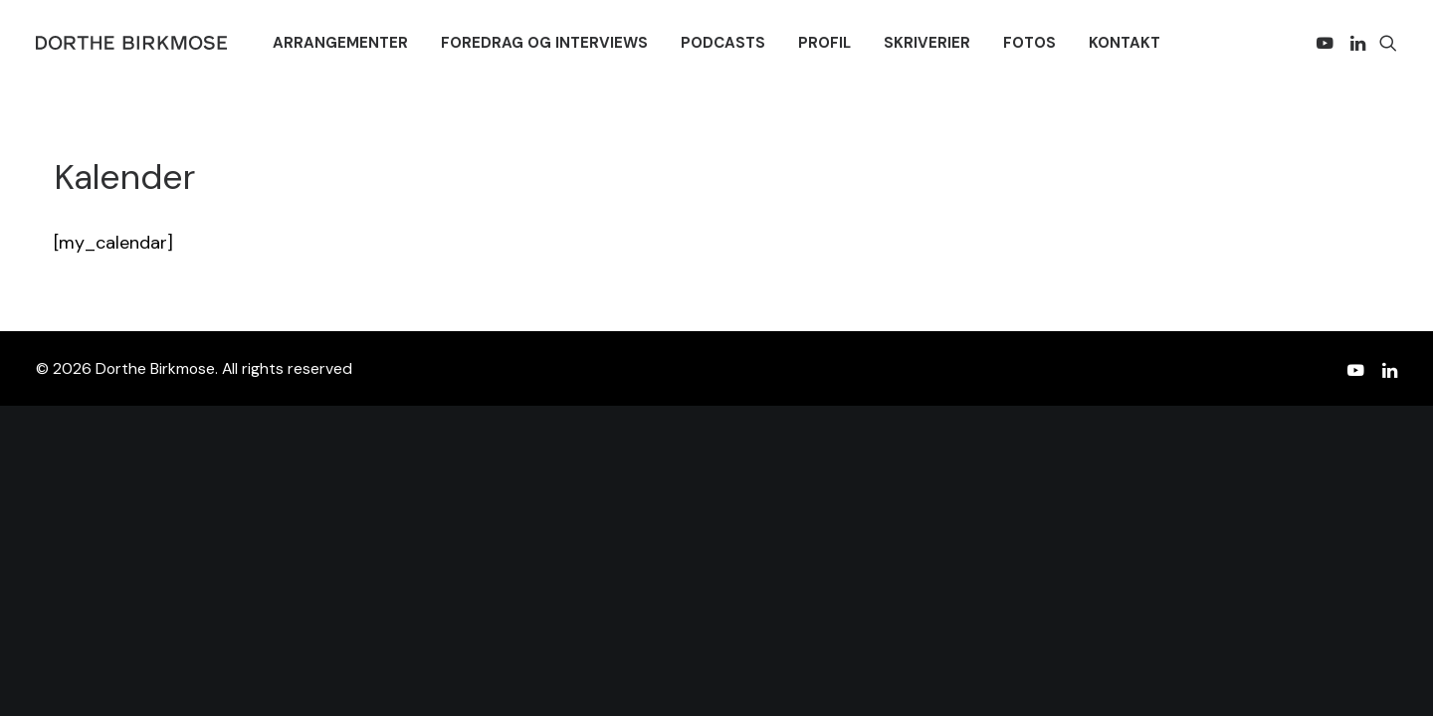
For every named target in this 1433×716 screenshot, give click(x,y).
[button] (1328, 43)
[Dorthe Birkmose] (134, 43)
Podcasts (723, 43)
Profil (824, 43)
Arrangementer (340, 43)
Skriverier (927, 43)
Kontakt (1124, 43)
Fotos (1029, 43)
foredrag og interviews (544, 43)
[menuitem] (340, 43)
